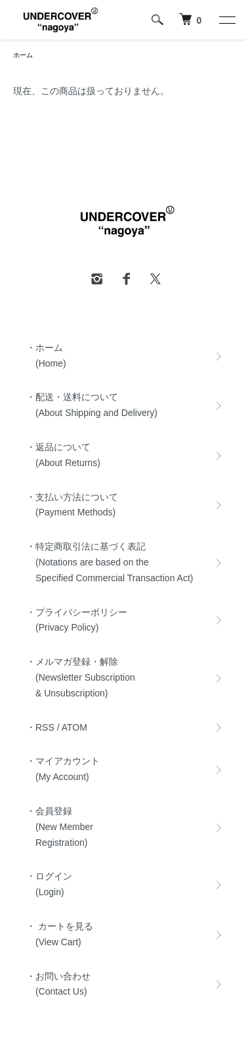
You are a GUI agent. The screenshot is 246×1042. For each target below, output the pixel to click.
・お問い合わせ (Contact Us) (58, 984)
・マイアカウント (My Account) (63, 769)
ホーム (23, 55)
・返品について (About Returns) (63, 455)
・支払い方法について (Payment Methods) (72, 505)
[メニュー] (226, 19)
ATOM (74, 727)
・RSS (40, 727)
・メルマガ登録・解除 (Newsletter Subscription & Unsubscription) (80, 677)
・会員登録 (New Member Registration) (59, 827)
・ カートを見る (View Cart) (59, 934)
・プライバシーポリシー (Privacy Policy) (76, 620)
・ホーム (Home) (46, 355)
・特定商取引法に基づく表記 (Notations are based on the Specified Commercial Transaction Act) (109, 562)
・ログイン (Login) (49, 884)
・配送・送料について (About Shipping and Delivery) (91, 405)
